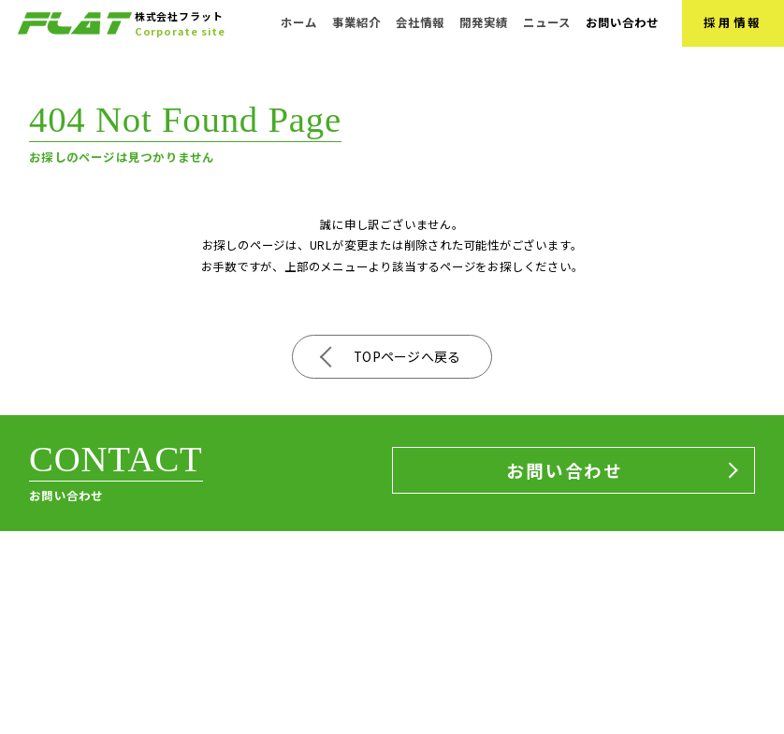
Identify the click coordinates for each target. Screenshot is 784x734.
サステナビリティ (693, 647)
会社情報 (420, 22)
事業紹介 (356, 22)
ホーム (299, 22)
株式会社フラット (74, 597)
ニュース (547, 22)
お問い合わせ (623, 22)
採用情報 (733, 22)
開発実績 (483, 22)
